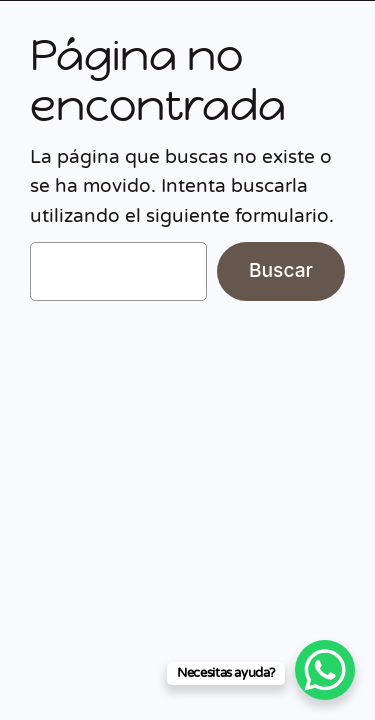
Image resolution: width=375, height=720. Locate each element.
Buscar (281, 270)
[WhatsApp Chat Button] (325, 670)
